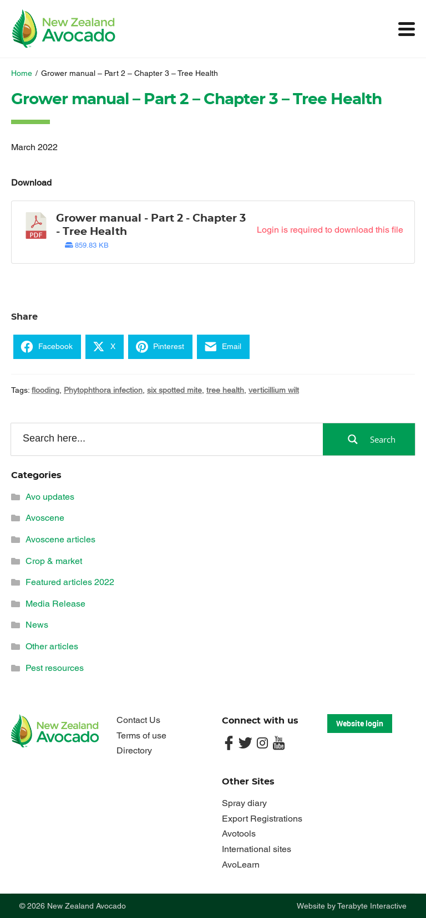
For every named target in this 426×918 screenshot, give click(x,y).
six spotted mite (174, 390)
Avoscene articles (60, 539)
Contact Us (138, 720)
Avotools (239, 833)
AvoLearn (241, 864)
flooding (45, 390)
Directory (134, 750)
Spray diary (244, 803)
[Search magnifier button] (369, 439)
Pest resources (55, 668)
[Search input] (166, 439)
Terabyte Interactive (372, 905)
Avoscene (45, 517)
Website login (359, 723)
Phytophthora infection (103, 390)
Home (21, 73)
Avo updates (50, 496)
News (37, 624)
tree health (225, 390)
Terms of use (141, 735)
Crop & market (54, 561)
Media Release (55, 603)
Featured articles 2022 (70, 582)
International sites (256, 849)
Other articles (52, 646)
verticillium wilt (273, 390)
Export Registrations (262, 818)
